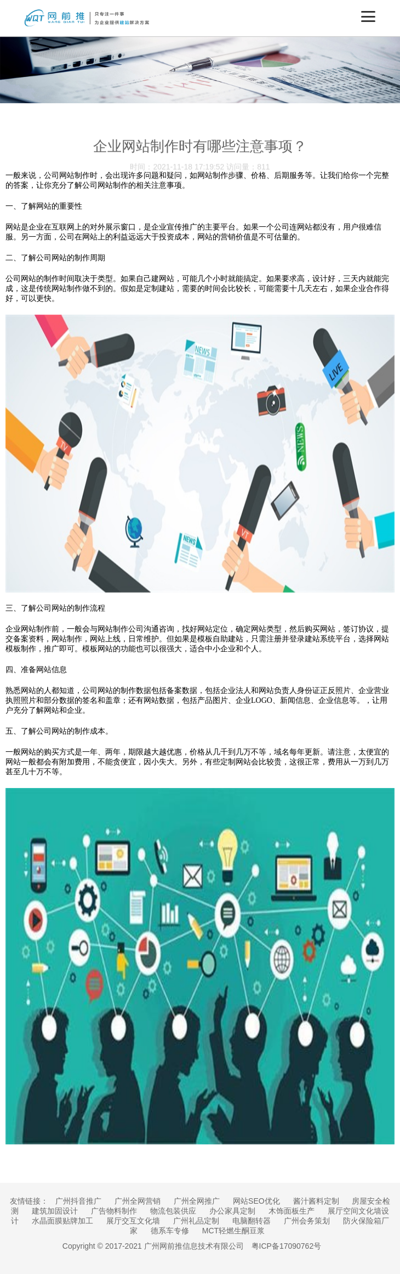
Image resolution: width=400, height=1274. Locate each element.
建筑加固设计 (55, 1210)
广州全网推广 (197, 1201)
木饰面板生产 (291, 1210)
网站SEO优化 (256, 1201)
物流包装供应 (173, 1210)
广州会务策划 (307, 1220)
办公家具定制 (232, 1210)
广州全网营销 (138, 1201)
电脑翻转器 (251, 1220)
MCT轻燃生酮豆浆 (233, 1230)
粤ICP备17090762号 (287, 1246)
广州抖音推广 (78, 1201)
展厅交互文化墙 (133, 1220)
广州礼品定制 (196, 1220)
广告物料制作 (114, 1210)
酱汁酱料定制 (316, 1201)
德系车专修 (170, 1230)
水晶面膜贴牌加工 (62, 1220)
